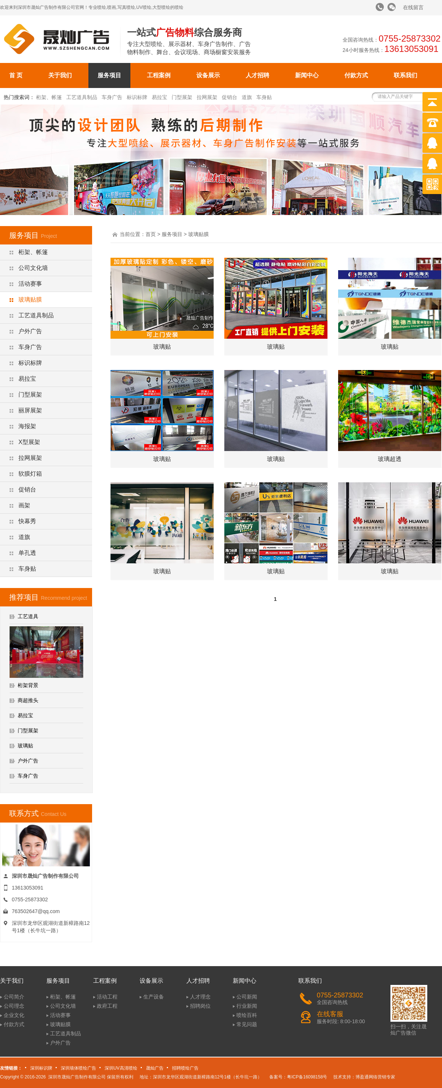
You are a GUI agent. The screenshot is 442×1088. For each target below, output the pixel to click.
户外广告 (30, 331)
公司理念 (14, 1006)
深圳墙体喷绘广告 (78, 1068)
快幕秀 (27, 521)
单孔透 (27, 553)
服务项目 (109, 75)
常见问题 (246, 1024)
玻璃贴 (25, 746)
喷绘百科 (246, 1015)
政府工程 (107, 1006)
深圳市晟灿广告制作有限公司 (77, 1077)
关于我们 (60, 75)
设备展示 (208, 75)
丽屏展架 (30, 410)
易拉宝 (159, 97)
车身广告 (112, 97)
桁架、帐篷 (49, 97)
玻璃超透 (389, 459)
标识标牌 (137, 97)
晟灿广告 (155, 1068)
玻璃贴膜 (30, 299)
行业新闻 (246, 1006)
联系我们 (405, 75)
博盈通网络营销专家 (375, 1077)
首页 (150, 234)
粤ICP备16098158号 (307, 1077)
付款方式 (356, 75)
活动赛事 (30, 284)
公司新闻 (246, 997)
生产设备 (153, 997)
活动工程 (107, 997)
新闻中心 (307, 75)
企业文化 (14, 1015)
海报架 (27, 426)
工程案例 (159, 75)
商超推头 (28, 700)
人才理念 (200, 997)
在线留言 (413, 7)
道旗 (247, 97)
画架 (24, 505)
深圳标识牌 (41, 1068)
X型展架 (29, 442)
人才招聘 (257, 75)
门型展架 (182, 97)
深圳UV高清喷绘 (121, 1068)
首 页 (15, 75)
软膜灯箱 (30, 474)
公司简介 (14, 997)
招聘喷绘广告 (185, 1068)
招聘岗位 (200, 1006)
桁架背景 (28, 685)
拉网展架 (207, 97)
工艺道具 (28, 616)
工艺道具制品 (81, 97)
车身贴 (264, 97)
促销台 (229, 97)
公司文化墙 (33, 268)
